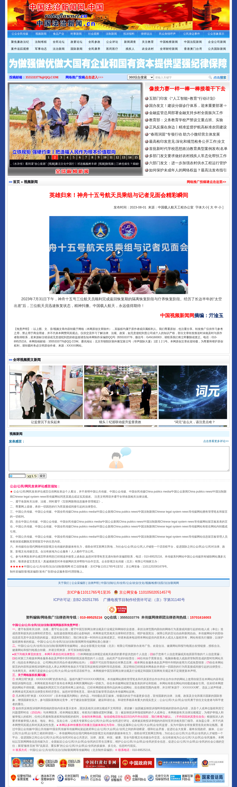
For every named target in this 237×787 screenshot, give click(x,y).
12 (117, 157)
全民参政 (94, 41)
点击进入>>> (94, 77)
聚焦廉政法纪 (20, 41)
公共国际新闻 (217, 48)
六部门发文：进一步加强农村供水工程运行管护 (188, 163)
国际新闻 (77, 48)
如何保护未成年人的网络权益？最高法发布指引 (188, 170)
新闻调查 (130, 41)
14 (129, 157)
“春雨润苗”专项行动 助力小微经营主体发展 (184, 134)
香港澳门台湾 (193, 48)
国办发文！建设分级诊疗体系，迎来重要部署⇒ (188, 106)
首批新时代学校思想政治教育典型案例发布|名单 (188, 149)
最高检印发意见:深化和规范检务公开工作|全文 (187, 141)
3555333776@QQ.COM (42, 77)
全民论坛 (59, 41)
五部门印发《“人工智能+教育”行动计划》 (183, 98)
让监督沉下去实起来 (46, 425)
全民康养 (94, 48)
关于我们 (63, 583)
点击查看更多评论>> (216, 441)
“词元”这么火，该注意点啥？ (195, 425)
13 (123, 157)
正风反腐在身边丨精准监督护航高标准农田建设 (188, 127)
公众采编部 (78, 583)
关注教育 (148, 41)
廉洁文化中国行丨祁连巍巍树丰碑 (79, 163)
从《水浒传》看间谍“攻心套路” (31, 163)
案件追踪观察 (20, 48)
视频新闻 (31, 182)
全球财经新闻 (169, 48)
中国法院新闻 (193, 41)
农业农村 (148, 48)
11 (110, 157)
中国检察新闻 (169, 41)
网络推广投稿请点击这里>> (206, 182)
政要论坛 (77, 41)
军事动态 (41, 48)
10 (104, 157)
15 (136, 157)
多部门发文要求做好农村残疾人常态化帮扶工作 (188, 156)
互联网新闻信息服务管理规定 (81, 501)
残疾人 (130, 48)
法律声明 (93, 583)
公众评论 (112, 41)
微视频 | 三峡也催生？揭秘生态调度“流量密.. (136, 163)
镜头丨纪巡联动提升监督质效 (120, 425)
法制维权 (41, 41)
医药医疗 (112, 48)
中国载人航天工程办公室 (175, 207)
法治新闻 (59, 48)
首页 (16, 182)
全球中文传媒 (45, 13)
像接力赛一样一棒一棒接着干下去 (187, 89)
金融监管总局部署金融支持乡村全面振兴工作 (186, 113)
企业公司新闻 (217, 41)
